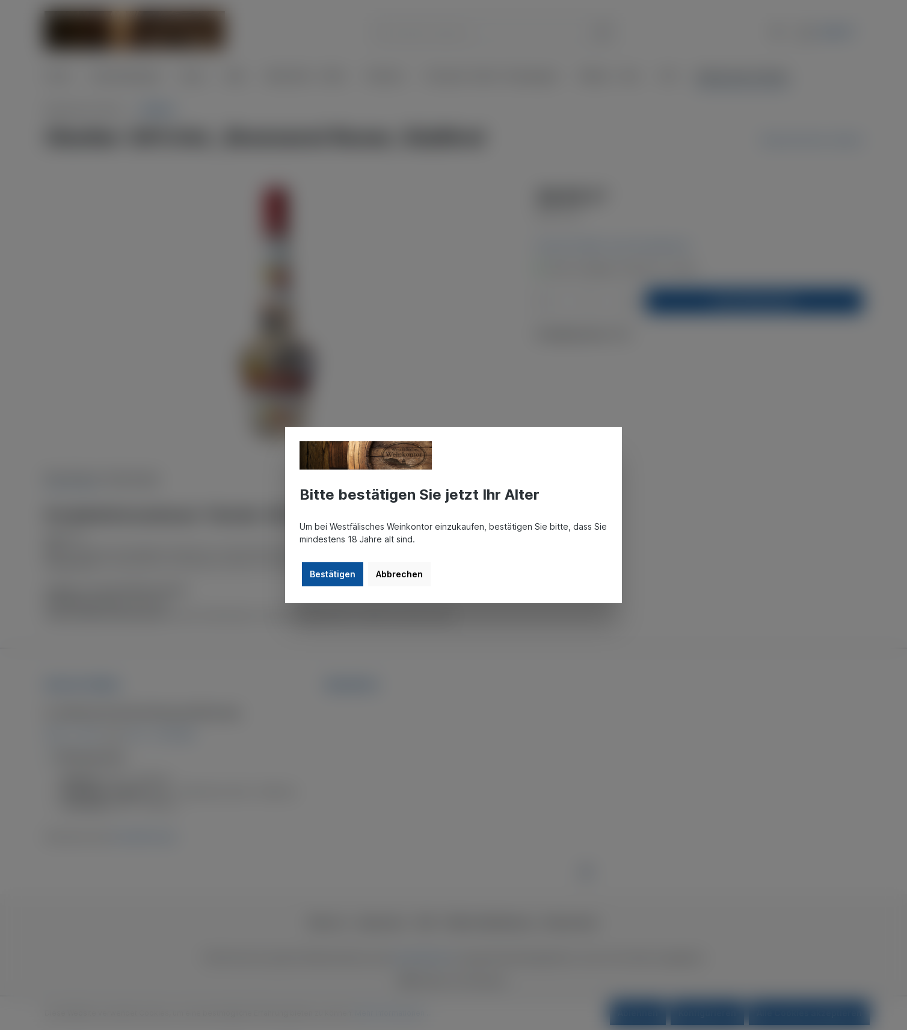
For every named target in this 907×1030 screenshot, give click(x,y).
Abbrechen (399, 574)
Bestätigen (332, 574)
